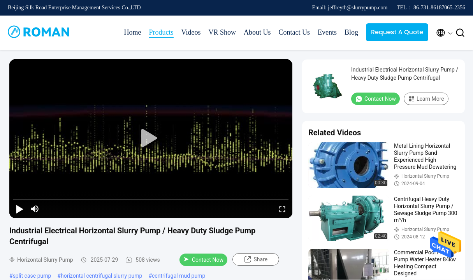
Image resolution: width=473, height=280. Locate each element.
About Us (257, 32)
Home (132, 32)
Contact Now (203, 260)
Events (327, 32)
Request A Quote (397, 32)
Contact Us (294, 32)
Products (161, 32)
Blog (351, 32)
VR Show (222, 32)
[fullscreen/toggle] (282, 209)
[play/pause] (19, 209)
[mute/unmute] (35, 209)
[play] (151, 138)
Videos (191, 32)
